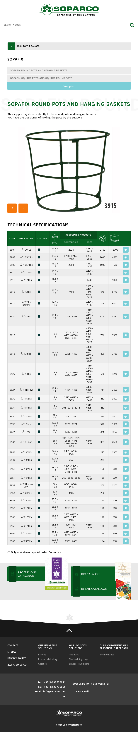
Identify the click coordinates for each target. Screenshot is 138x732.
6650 (88, 524)
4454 (67, 375)
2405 (73, 332)
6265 (67, 508)
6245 (66, 484)
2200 (66, 256)
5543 (71, 527)
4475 (74, 440)
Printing (42, 654)
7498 (71, 291)
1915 (88, 405)
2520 (77, 438)
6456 (88, 371)
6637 (89, 410)
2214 (73, 256)
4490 (66, 524)
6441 (88, 271)
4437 (89, 266)
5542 (70, 477)
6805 (67, 338)
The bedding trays (78, 659)
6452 (88, 318)
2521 (67, 440)
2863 (89, 258)
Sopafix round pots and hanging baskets (38, 70)
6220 (67, 424)
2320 (67, 416)
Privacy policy (16, 658)
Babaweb (76, 725)
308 (64, 438)
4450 (88, 309)
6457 (88, 374)
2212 (70, 407)
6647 (89, 479)
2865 (88, 286)
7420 (74, 416)
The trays (74, 654)
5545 (77, 477)
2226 (71, 249)
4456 (88, 368)
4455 (74, 375)
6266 (74, 508)
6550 (88, 320)
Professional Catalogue (42, 573)
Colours (42, 663)
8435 (71, 453)
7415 (71, 400)
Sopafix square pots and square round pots (41, 78)
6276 (67, 535)
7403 (71, 258)
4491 (73, 524)
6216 (77, 407)
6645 (88, 476)
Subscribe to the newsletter (93, 689)
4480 (66, 443)
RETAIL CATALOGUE (106, 588)
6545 (88, 294)
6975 (67, 541)
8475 (74, 535)
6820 (73, 443)
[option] (69, 170)
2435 (66, 451)
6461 (88, 397)
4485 (66, 469)
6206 (73, 335)
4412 (88, 248)
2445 (73, 466)
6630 (88, 379)
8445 (74, 471)
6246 (73, 484)
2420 (70, 438)
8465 (71, 520)
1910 (88, 365)
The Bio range (107, 654)
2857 (88, 256)
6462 (89, 400)
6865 (73, 514)
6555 (88, 376)
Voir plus (69, 86)
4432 (88, 263)
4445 (88, 289)
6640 (88, 440)
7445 (67, 471)
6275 (73, 532)
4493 (66, 532)
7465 (73, 517)
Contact (12, 645)
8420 (71, 446)
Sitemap (12, 651)
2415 (66, 397)
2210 (73, 372)
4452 (88, 312)
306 (64, 407)
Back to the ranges (28, 46)
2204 (71, 264)
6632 (89, 382)
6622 (89, 297)
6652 (89, 527)
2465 (66, 514)
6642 (89, 443)
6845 (73, 469)
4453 (74, 316)
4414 (89, 251)
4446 (88, 291)
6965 (66, 517)
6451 (88, 315)
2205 (66, 372)
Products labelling (47, 659)
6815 (73, 397)
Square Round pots (79, 663)
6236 (73, 451)
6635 (88, 407)
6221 (74, 424)
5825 (88, 334)
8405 (74, 338)
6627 (89, 323)
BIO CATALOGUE (106, 573)
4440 (89, 280)
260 (64, 477)
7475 (74, 541)
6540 (89, 274)
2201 (67, 316)
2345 (66, 466)
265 (71, 460)
